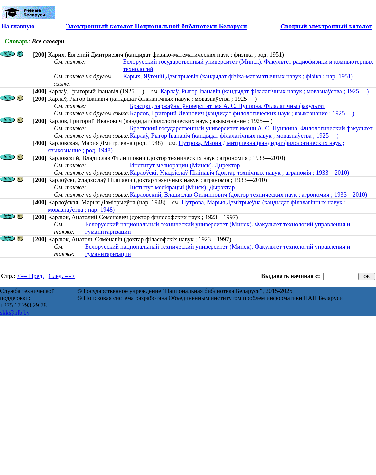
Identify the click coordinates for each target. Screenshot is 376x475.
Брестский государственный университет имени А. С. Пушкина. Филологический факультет (251, 128)
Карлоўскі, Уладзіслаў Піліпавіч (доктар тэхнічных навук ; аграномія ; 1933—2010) (239, 172)
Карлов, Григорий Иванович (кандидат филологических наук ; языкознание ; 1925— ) (242, 113)
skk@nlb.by (15, 312)
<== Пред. (30, 275)
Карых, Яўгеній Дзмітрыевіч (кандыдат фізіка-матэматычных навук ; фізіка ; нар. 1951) (238, 76)
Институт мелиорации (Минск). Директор (185, 165)
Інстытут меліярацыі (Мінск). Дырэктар (182, 187)
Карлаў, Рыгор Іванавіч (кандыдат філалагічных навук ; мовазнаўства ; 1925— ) (264, 91)
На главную (17, 26)
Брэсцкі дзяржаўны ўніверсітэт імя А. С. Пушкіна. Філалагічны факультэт (227, 105)
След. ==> (62, 275)
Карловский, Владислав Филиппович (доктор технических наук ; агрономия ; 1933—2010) (248, 194)
